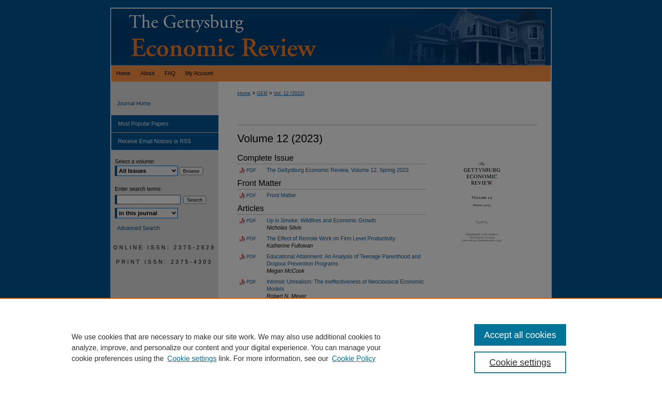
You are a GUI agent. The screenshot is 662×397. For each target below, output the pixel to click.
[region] (331, 347)
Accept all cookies (520, 335)
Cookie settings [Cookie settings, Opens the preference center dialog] (520, 362)
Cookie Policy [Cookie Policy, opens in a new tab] (354, 358)
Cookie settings (192, 358)
